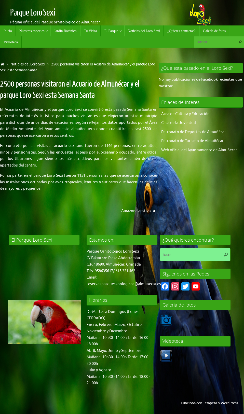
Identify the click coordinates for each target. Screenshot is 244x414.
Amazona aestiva (138, 211)
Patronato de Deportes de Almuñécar (193, 132)
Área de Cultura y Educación (185, 114)
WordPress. (230, 403)
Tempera (210, 403)
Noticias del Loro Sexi (27, 64)
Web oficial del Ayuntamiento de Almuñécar (199, 150)
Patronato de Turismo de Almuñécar (192, 141)
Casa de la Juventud (178, 122)
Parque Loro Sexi (32, 13)
